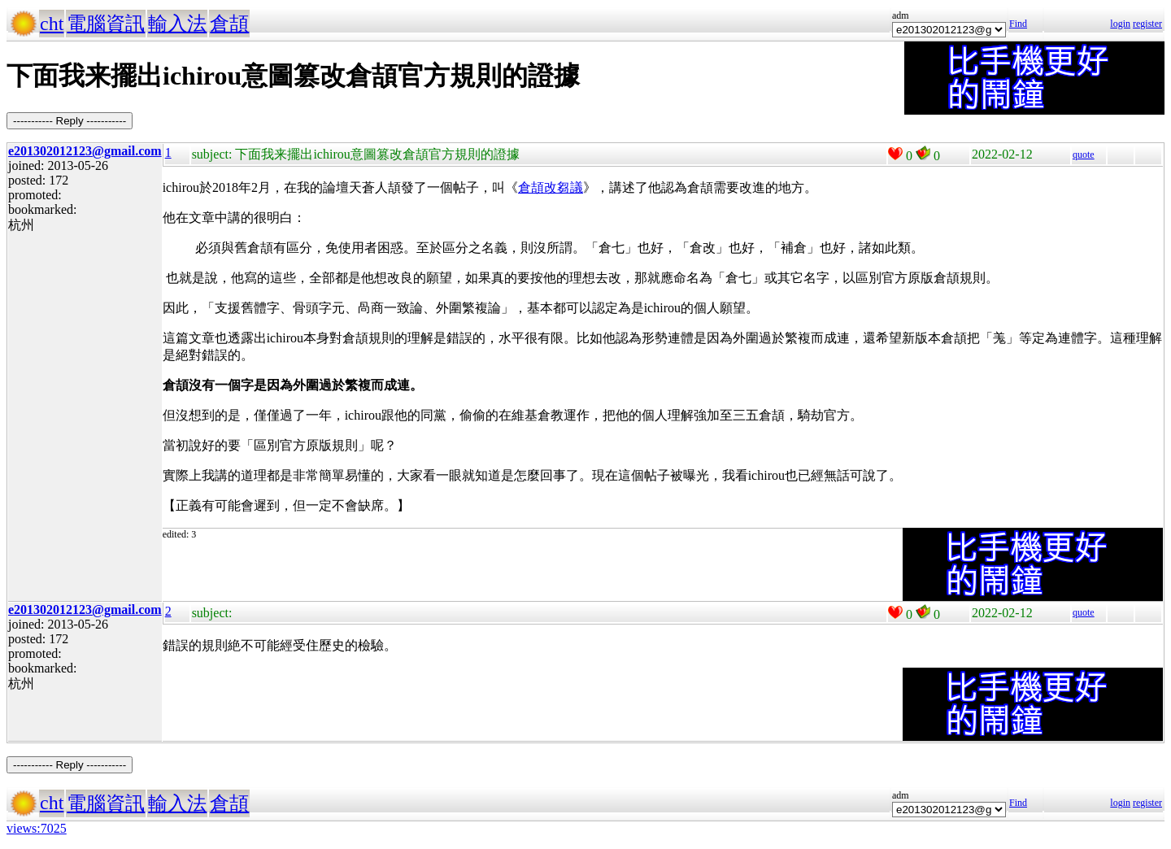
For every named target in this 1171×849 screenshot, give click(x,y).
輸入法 (177, 23)
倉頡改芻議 (550, 187)
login (1120, 23)
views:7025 (37, 828)
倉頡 (229, 23)
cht (51, 23)
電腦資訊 (106, 23)
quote (1084, 154)
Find (1018, 23)
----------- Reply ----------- (69, 121)
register (1147, 23)
